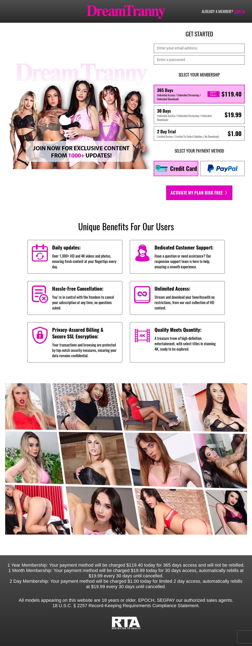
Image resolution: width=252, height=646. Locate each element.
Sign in (239, 11)
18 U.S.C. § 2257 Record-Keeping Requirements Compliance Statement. (126, 605)
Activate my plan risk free (199, 193)
